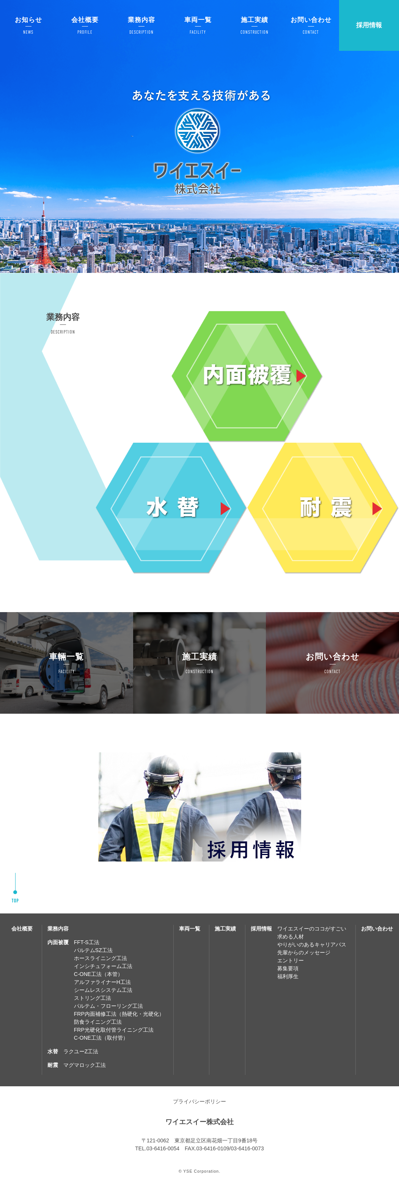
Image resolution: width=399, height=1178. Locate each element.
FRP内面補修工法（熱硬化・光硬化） (119, 1014)
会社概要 (22, 929)
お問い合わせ (377, 929)
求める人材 (290, 937)
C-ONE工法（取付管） (101, 1038)
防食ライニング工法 (98, 1022)
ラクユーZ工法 (81, 1051)
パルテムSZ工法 (93, 950)
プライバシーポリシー (199, 1101)
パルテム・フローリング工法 (108, 1006)
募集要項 (287, 968)
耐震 (52, 1065)
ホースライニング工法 (100, 958)
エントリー (290, 960)
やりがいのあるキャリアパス (311, 944)
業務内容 (58, 929)
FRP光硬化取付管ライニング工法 (114, 1030)
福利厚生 (287, 976)
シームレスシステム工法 (103, 990)
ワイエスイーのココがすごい (311, 929)
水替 (52, 1051)
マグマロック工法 (84, 1065)
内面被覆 (58, 942)
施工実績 (225, 929)
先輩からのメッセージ (303, 952)
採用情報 (369, 25)
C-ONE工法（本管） (98, 974)
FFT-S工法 (86, 942)
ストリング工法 (92, 998)
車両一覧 (189, 929)
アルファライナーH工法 (102, 982)
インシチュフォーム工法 (103, 966)
